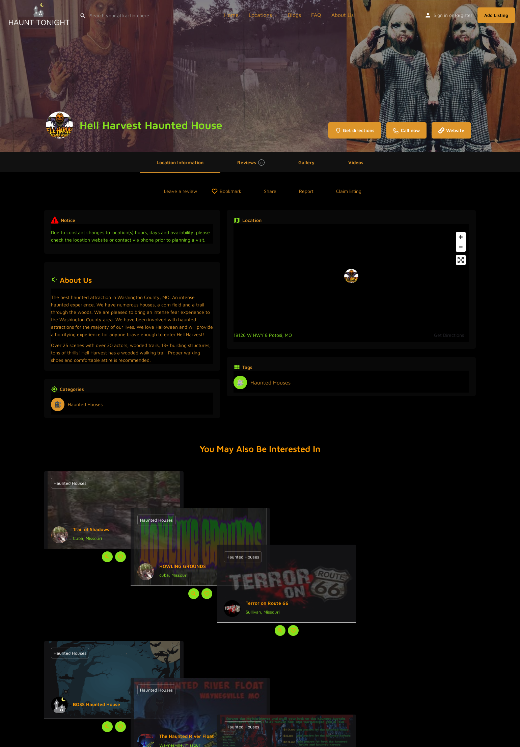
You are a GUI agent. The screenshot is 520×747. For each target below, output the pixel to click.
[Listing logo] (59, 125)
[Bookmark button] (120, 556)
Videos (355, 162)
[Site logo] (40, 14)
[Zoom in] (461, 237)
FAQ (316, 15)
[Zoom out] (461, 247)
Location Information (180, 162)
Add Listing (496, 15)
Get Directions (449, 335)
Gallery (306, 162)
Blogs (294, 15)
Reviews (251, 162)
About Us (342, 15)
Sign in (441, 15)
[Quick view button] (107, 556)
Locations (260, 15)
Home (231, 15)
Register (463, 15)
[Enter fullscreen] (461, 260)
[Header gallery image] (86, 76)
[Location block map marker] (351, 276)
